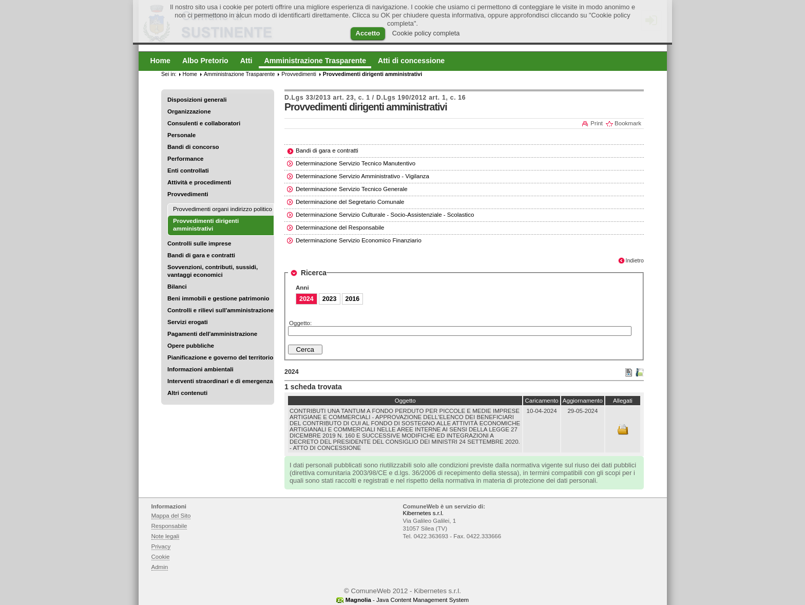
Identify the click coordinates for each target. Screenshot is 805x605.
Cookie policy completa (426, 33)
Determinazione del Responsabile (340, 227)
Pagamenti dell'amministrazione (212, 334)
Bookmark (628, 123)
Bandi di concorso (193, 147)
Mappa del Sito (171, 516)
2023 (329, 298)
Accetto (368, 33)
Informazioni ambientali (200, 369)
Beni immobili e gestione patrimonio (218, 298)
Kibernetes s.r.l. (423, 513)
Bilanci (177, 286)
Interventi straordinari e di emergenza (220, 381)
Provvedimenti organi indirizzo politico (222, 209)
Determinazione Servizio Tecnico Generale (352, 189)
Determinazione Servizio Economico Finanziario (358, 240)
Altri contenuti (187, 393)
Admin (159, 567)
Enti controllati (188, 170)
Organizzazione (189, 111)
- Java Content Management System (407, 600)
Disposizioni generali (196, 100)
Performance (185, 159)
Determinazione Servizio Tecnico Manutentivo (355, 163)
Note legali (165, 536)
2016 (353, 298)
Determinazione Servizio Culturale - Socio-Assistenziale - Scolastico (385, 215)
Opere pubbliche (190, 346)
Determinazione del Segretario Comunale (350, 202)
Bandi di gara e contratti (201, 255)
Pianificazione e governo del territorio (220, 357)
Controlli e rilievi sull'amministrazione (220, 310)
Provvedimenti (187, 194)
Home (190, 74)
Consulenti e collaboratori (203, 123)
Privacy (161, 546)
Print (596, 123)
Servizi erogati (187, 322)
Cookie (160, 557)
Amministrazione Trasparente (239, 74)
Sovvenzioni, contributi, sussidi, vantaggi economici (212, 271)
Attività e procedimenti (199, 182)
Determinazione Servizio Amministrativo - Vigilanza (362, 176)
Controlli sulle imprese (199, 243)
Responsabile (169, 526)
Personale (181, 135)
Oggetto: (300, 323)
